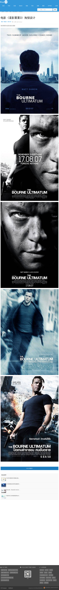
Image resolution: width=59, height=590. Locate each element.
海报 (27, 5)
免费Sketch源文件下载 (13, 570)
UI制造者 (46, 582)
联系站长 (11, 588)
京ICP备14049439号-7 (38, 588)
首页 (3, 5)
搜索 (55, 9)
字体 (32, 5)
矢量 (15, 5)
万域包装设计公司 (43, 575)
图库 (43, 5)
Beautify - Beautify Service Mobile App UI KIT (17, 489)
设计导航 (51, 575)
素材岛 (41, 582)
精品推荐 (3, 475)
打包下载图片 (29, 468)
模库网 (50, 572)
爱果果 (41, 572)
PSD (9, 5)
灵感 (38, 5)
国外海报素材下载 (5, 575)
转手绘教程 (42, 577)
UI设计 (54, 580)
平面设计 (5, 21)
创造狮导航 (42, 580)
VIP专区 (50, 5)
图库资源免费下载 (5, 580)
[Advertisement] (10, 509)
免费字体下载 (4, 570)
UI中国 (51, 570)
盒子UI (46, 570)
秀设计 (53, 577)
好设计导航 (48, 577)
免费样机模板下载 (14, 572)
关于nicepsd (3, 588)
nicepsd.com (31, 588)
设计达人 (42, 570)
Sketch (20, 5)
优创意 (45, 572)
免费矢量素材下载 (5, 572)
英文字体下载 (49, 580)
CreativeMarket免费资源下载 (7, 577)
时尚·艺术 (9, 21)
